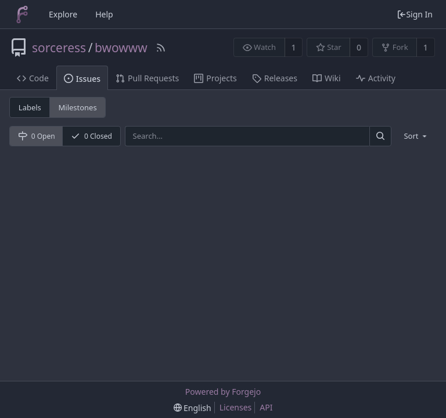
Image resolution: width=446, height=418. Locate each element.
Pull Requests (147, 78)
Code (33, 78)
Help (104, 14)
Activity (375, 78)
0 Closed (91, 136)
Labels (30, 107)
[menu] (416, 136)
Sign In (415, 14)
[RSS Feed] (161, 47)
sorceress (59, 47)
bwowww (121, 47)
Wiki (326, 78)
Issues (82, 78)
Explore (63, 14)
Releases (274, 78)
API (266, 407)
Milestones (78, 107)
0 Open (36, 136)
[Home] (22, 14)
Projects (215, 78)
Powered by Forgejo (223, 391)
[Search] (380, 136)
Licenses (236, 407)
